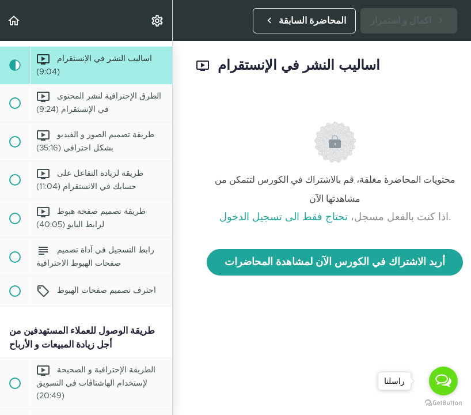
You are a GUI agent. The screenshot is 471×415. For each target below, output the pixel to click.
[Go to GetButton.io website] (443, 403)
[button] (14, 20)
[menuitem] (157, 20)
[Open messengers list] (443, 381)
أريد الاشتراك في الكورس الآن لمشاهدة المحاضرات (335, 262)
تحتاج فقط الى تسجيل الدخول (283, 217)
